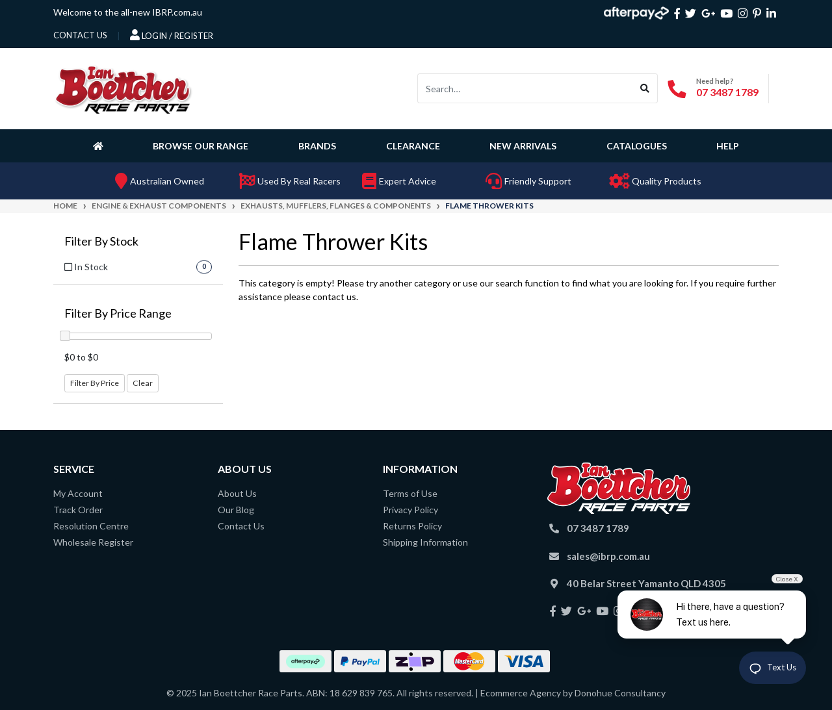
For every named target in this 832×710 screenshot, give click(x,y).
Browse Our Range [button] (200, 145)
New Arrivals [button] (522, 145)
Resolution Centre (91, 525)
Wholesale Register (93, 542)
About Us (237, 493)
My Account (78, 493)
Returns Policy (412, 525)
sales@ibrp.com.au (608, 556)
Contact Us (241, 525)
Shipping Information (425, 542)
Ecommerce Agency (520, 692)
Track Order (78, 509)
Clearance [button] (413, 145)
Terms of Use (410, 493)
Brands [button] (317, 145)
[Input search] (525, 88)
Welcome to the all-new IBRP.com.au (127, 12)
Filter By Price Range (118, 313)
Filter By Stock (101, 241)
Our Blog (236, 509)
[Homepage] (101, 145)
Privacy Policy (410, 509)
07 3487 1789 (727, 92)
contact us (80, 35)
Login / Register (171, 35)
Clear (143, 383)
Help (727, 145)
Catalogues (636, 145)
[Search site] (645, 88)
